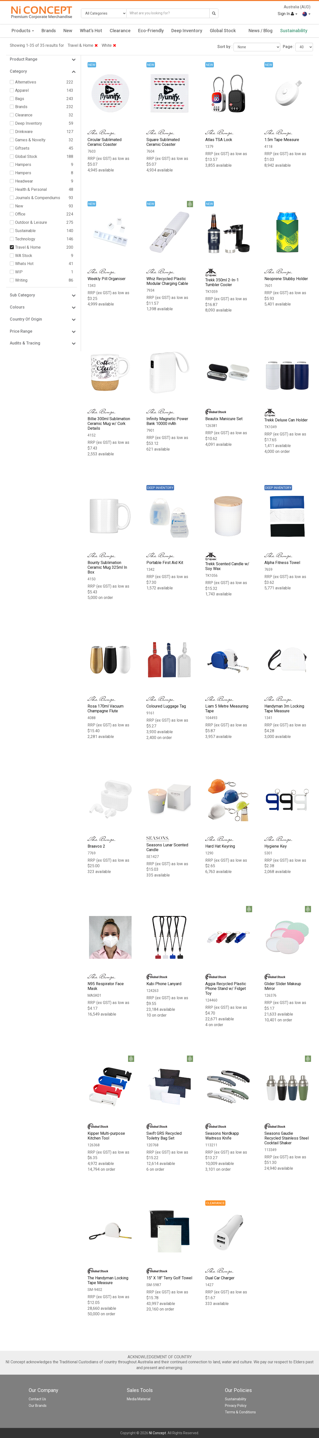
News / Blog (260, 30)
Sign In (287, 13)
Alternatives (25, 82)
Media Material (138, 1399)
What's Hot (91, 30)
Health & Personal (31, 189)
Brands (49, 30)
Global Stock (223, 30)
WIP (19, 272)
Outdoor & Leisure (31, 222)
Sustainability (293, 30)
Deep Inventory (186, 30)
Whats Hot (24, 263)
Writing (21, 280)
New (67, 30)
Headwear (24, 181)
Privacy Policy (236, 1406)
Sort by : (224, 46)
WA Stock (23, 255)
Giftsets (22, 148)
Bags (19, 98)
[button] (306, 13)
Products (23, 30)
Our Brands (38, 1406)
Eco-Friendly (151, 30)
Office (20, 214)
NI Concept (157, 1433)
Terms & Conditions (240, 1412)
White (109, 45)
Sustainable (25, 230)
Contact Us (37, 1399)
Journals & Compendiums (37, 197)
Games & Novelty (30, 140)
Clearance (120, 30)
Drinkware (24, 131)
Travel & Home (83, 45)
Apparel (22, 90)
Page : (288, 46)
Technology (25, 239)
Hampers (23, 164)
